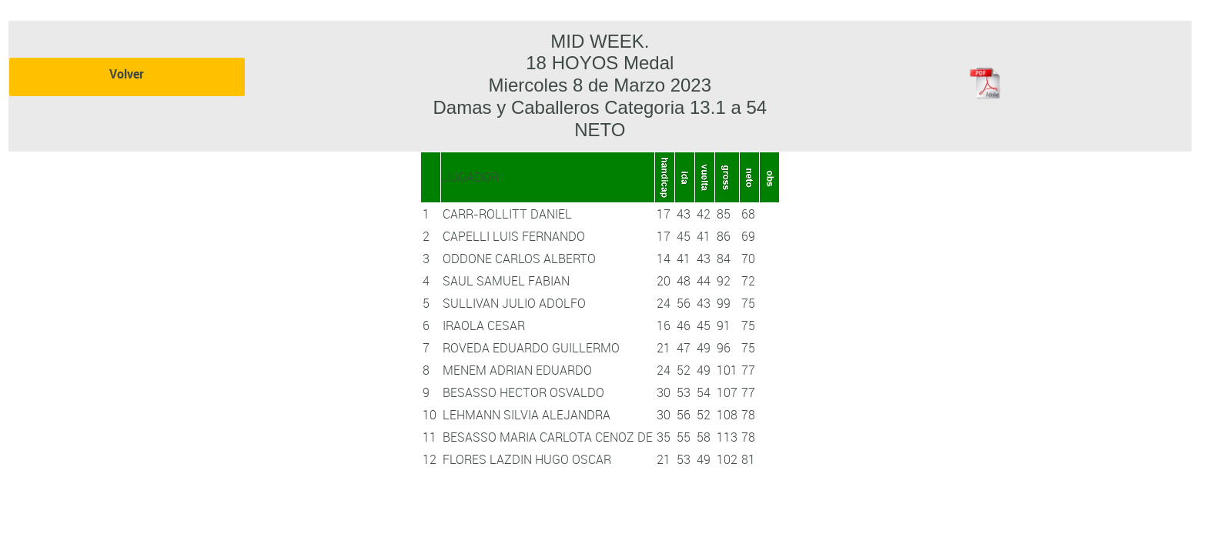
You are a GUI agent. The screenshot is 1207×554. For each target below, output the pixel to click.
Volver (126, 73)
